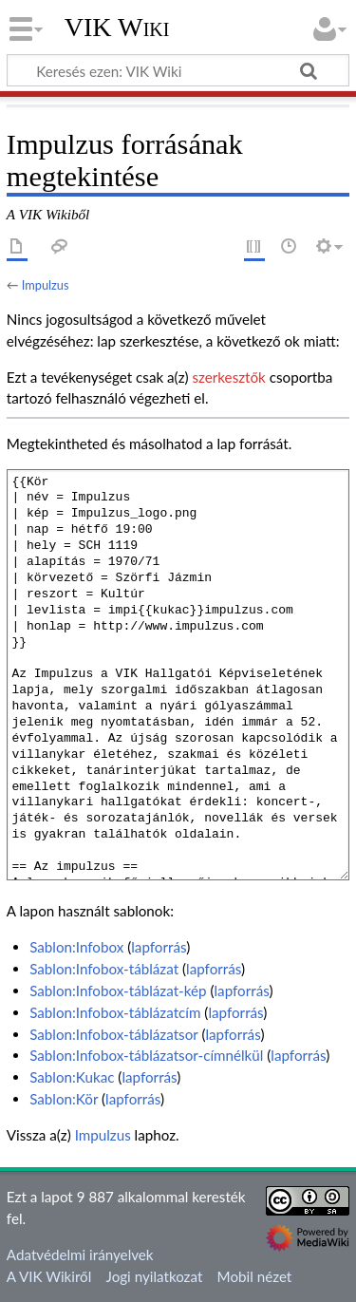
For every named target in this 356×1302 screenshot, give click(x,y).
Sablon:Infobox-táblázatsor (113, 1034)
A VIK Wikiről (49, 1276)
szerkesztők (228, 377)
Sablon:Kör (63, 1098)
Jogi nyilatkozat (154, 1276)
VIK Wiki (117, 27)
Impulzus (45, 284)
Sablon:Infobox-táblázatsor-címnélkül (146, 1055)
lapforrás (158, 946)
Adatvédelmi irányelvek (80, 1254)
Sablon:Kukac (71, 1076)
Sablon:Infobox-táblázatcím (114, 1012)
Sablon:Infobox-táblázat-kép (117, 990)
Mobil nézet (254, 1276)
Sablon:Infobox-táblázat (103, 968)
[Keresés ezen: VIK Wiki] (178, 70)
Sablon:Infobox (76, 946)
